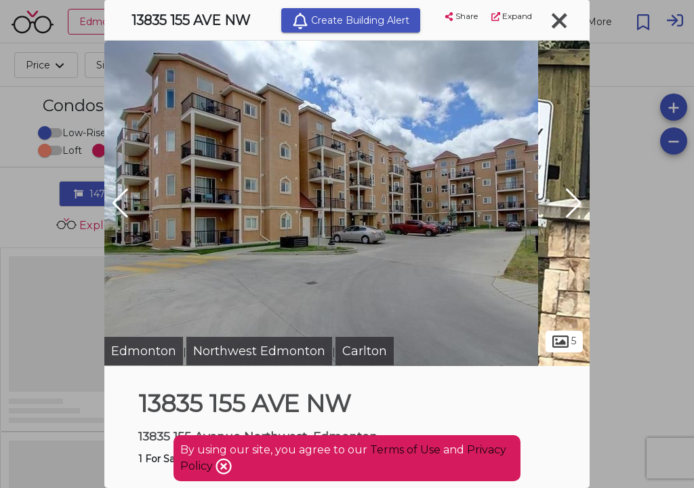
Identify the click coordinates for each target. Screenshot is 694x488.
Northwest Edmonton (259, 351)
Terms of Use (405, 449)
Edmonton (143, 351)
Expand (511, 16)
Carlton (364, 351)
